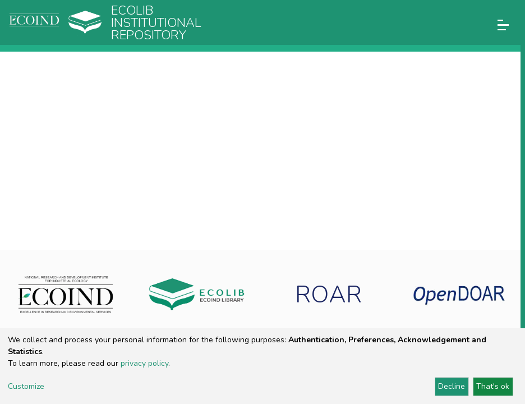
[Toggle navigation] (503, 25)
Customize (26, 386)
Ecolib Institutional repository (156, 23)
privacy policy (144, 363)
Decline (451, 386)
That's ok (492, 386)
